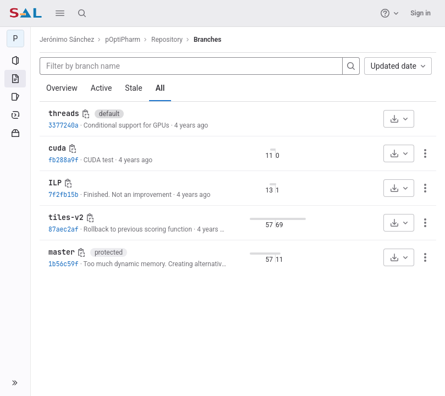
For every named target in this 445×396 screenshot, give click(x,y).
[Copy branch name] (85, 113)
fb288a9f (63, 160)
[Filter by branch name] (191, 66)
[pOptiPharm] (15, 39)
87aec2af (63, 229)
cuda (57, 148)
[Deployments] (15, 115)
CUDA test (99, 160)
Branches (207, 39)
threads (63, 113)
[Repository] (15, 78)
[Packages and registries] (15, 133)
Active (101, 88)
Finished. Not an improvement (128, 195)
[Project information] (15, 60)
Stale (133, 88)
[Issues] (15, 97)
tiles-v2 (66, 217)
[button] (60, 13)
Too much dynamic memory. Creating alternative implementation (178, 264)
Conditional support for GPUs (126, 125)
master (61, 252)
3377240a (63, 125)
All (160, 88)
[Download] (398, 119)
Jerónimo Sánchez (67, 39)
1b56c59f (63, 264)
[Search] (82, 13)
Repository (167, 39)
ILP (55, 183)
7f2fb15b (63, 194)
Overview (62, 88)
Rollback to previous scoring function (138, 229)
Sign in (420, 13)
